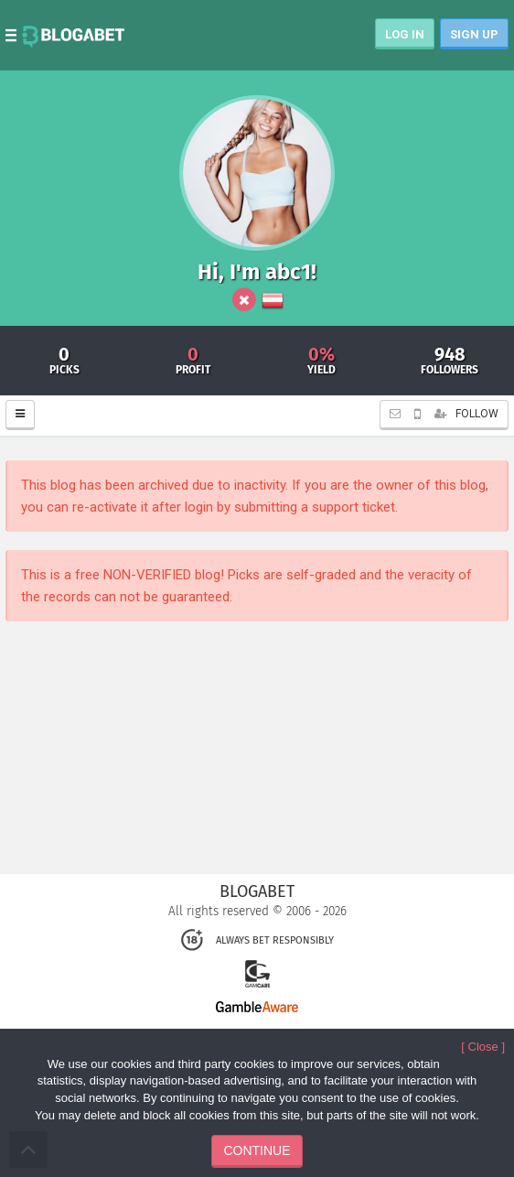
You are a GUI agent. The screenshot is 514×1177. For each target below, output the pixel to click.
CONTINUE (256, 1150)
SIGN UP (474, 34)
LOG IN (404, 34)
